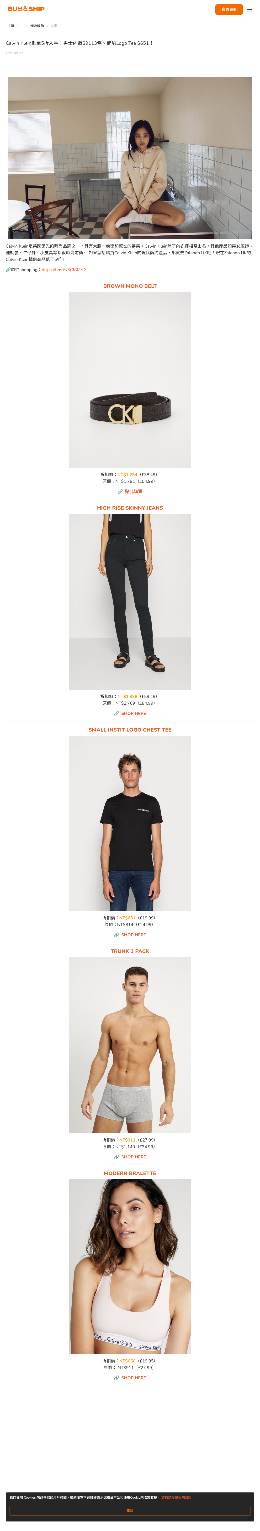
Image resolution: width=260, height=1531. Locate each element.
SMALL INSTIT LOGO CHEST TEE (130, 729)
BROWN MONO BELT (130, 286)
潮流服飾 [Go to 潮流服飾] (37, 26)
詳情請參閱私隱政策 (176, 1497)
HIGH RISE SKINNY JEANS (130, 508)
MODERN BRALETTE (130, 1173)
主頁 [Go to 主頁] (11, 26)
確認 (130, 1510)
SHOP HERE (133, 713)
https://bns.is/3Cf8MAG (64, 270)
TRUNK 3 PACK (130, 951)
